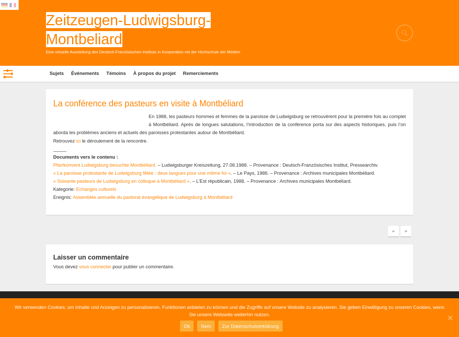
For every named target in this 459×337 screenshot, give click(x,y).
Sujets (57, 73)
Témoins (116, 73)
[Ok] (450, 317)
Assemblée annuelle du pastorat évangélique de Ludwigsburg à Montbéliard (152, 197)
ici (78, 141)
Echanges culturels (96, 189)
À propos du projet (154, 73)
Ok (187, 326)
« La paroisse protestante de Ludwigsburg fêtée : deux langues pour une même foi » (142, 173)
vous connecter (95, 266)
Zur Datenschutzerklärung (250, 326)
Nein (206, 326)
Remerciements (200, 73)
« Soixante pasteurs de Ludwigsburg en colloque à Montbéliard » (121, 181)
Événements (85, 73)
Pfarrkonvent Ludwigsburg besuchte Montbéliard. (105, 165)
